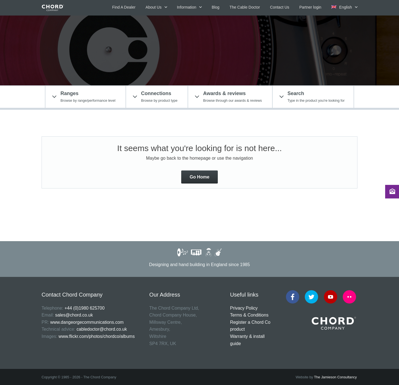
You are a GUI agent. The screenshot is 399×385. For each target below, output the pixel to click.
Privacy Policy (244, 308)
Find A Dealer (123, 7)
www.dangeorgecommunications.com (87, 322)
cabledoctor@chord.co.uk (101, 329)
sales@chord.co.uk (74, 315)
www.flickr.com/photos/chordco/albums (96, 336)
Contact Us (279, 7)
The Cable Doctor (244, 7)
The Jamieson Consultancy (335, 377)
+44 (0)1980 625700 (85, 308)
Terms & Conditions (249, 315)
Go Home (199, 177)
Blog (215, 7)
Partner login (310, 7)
